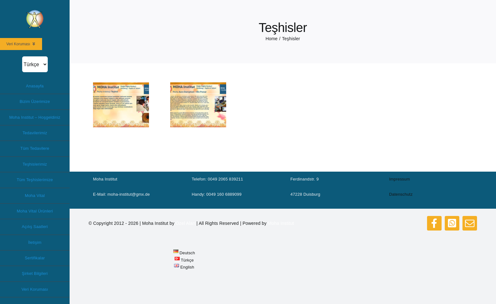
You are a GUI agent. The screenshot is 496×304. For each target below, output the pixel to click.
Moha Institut (281, 223)
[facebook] (434, 223)
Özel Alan (185, 223)
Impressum (399, 179)
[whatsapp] (452, 223)
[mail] (469, 223)
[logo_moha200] (34, 11)
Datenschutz (400, 194)
